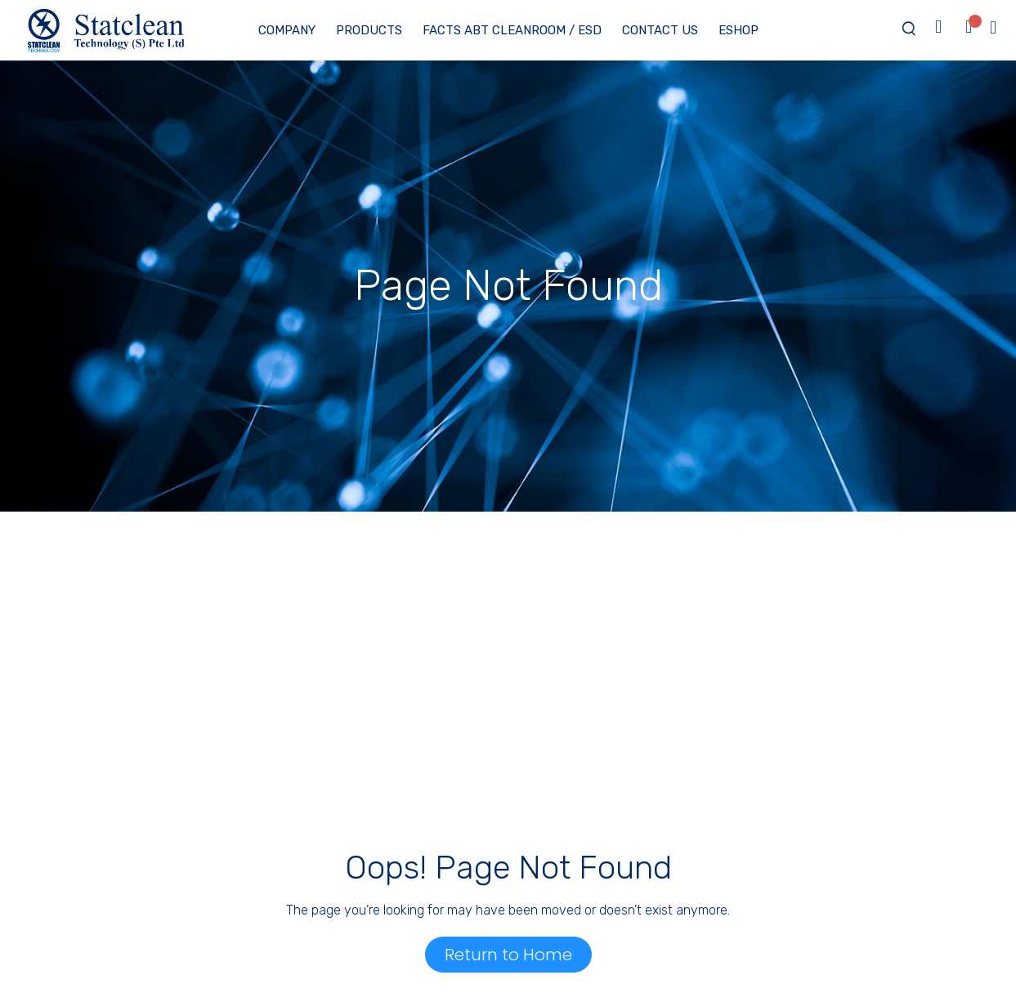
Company (287, 30)
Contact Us (660, 30)
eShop (738, 30)
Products (369, 30)
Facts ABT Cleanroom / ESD (512, 30)
